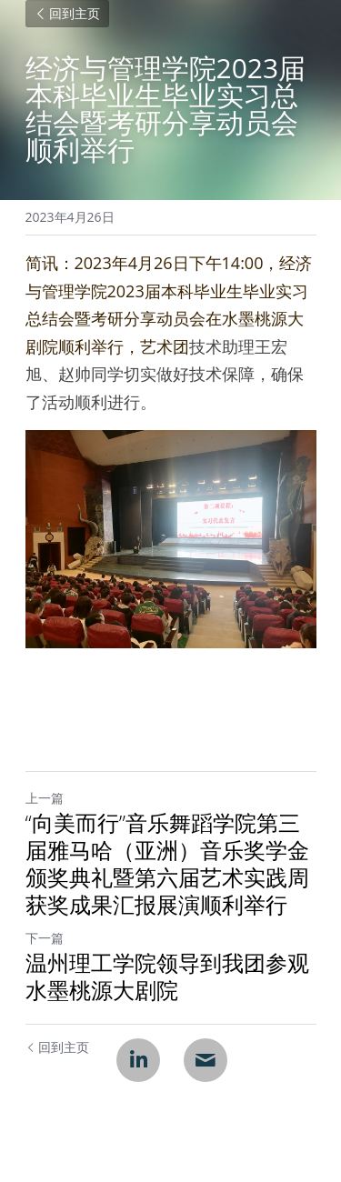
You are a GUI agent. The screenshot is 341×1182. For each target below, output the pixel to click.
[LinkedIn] (138, 1060)
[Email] (205, 1060)
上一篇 (44, 797)
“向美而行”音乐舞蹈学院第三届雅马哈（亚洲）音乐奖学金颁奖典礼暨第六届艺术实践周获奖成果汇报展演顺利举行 (167, 863)
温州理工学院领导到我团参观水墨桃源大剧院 (167, 976)
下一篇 (44, 938)
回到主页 (67, 13)
